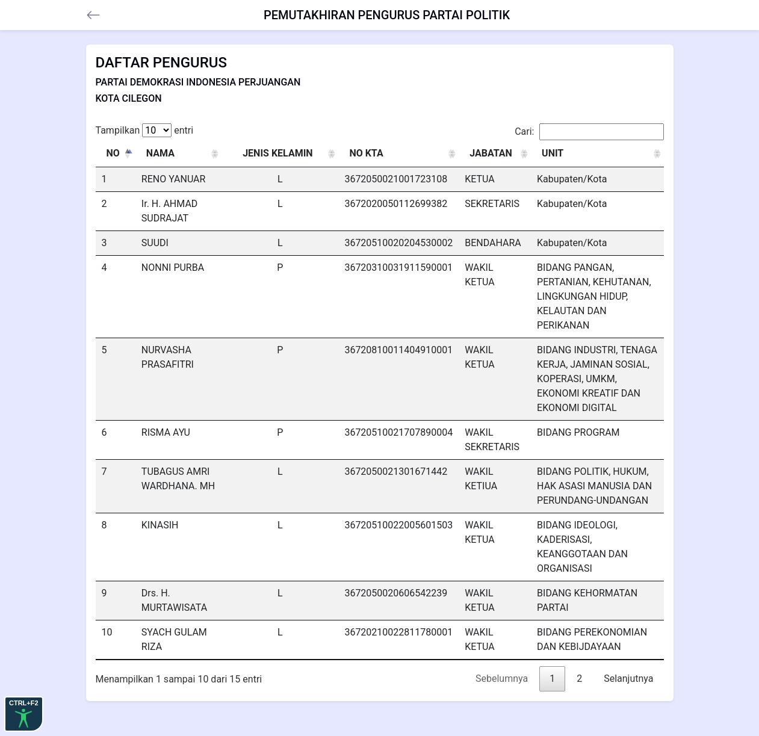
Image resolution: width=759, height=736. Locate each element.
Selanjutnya (628, 678)
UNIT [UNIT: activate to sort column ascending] (552, 153)
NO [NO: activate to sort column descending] (113, 153)
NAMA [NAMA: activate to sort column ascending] (160, 153)
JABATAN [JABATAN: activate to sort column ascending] (490, 153)
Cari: (589, 131)
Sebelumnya (502, 678)
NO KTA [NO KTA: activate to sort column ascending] (366, 153)
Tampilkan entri (145, 130)
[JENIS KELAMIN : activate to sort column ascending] (280, 153)
